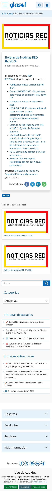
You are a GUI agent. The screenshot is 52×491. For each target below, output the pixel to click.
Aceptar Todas (11, 487)
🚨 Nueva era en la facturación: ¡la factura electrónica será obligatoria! (24, 345)
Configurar (25, 487)
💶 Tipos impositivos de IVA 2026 (19, 391)
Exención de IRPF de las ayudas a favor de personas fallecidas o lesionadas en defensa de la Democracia (26, 374)
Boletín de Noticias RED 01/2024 (18, 270)
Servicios (10, 436)
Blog (11, 13)
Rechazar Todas (39, 487)
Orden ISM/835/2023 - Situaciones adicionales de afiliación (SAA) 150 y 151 (28, 95)
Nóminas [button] (6, 195)
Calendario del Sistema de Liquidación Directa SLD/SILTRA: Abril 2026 (26, 331)
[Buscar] (46, 283)
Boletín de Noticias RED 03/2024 (18, 235)
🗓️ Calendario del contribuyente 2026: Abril (25, 338)
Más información (40, 482)
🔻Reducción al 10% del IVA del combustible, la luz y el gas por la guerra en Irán (25, 365)
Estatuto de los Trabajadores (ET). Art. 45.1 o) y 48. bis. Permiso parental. (27, 128)
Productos (11, 425)
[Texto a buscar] (22, 283)
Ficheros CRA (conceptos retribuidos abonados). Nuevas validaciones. (25, 162)
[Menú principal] (5, 5)
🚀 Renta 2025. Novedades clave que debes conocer (25, 323)
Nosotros (10, 414)
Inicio (4, 13)
